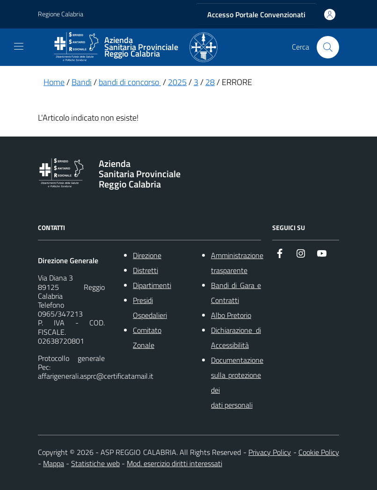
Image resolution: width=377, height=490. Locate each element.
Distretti (145, 270)
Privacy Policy (269, 452)
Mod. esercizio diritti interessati (174, 463)
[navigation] (18, 46)
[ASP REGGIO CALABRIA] (135, 47)
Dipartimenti (152, 285)
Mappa (53, 463)
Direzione (147, 255)
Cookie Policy (318, 452)
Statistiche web (95, 463)
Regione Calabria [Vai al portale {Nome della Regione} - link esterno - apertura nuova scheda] (60, 14)
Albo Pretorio (231, 315)
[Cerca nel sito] (328, 47)
